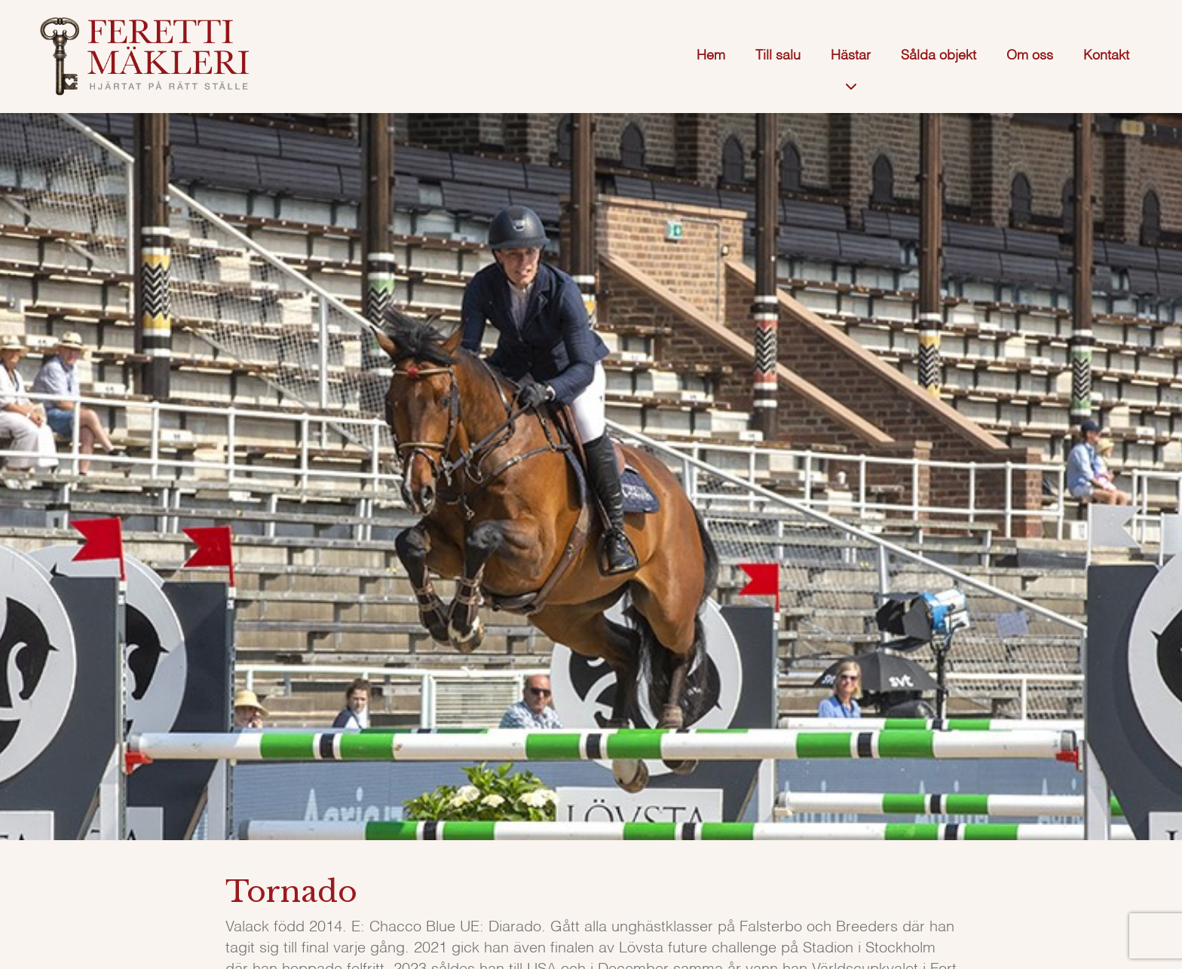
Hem (711, 56)
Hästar (851, 56)
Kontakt (1106, 56)
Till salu (778, 56)
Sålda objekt (938, 56)
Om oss (1029, 56)
